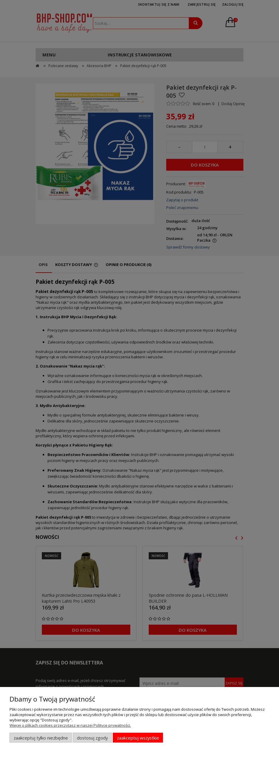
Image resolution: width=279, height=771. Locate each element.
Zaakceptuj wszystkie (138, 738)
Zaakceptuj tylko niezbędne (41, 738)
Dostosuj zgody (92, 738)
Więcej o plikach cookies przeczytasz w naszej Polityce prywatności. (70, 725)
